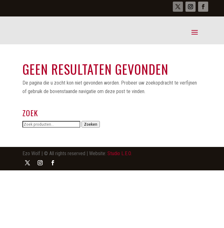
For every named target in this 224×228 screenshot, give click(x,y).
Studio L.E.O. (119, 153)
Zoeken (90, 124)
